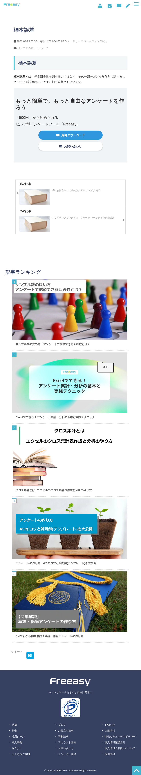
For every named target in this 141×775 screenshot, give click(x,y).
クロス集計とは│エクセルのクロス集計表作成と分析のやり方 (54, 490)
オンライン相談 (67, 754)
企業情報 (110, 730)
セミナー (17, 748)
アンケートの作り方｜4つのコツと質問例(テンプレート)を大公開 (56, 563)
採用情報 (110, 754)
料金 (14, 730)
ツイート (17, 651)
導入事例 (17, 742)
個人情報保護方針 (115, 742)
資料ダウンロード (120, 6)
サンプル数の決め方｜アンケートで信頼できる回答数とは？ (53, 344)
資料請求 (63, 736)
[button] (136, 4)
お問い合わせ (109, 6)
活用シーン (18, 736)
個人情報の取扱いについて (120, 748)
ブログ (62, 724)
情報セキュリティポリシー (120, 736)
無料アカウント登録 (127, 6)
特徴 (14, 724)
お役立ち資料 (66, 730)
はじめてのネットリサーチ (33, 48)
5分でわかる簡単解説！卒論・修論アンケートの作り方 (49, 636)
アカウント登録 (67, 742)
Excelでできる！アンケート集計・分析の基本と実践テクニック (55, 417)
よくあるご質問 (21, 754)
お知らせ (110, 724)
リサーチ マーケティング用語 (90, 41)
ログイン (100, 6)
